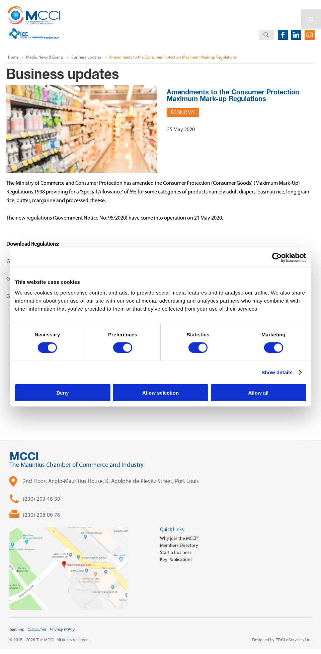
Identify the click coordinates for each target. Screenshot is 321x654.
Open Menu (311, 19)
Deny (63, 392)
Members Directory (179, 545)
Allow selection (160, 392)
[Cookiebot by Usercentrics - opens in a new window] (277, 258)
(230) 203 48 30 (41, 498)
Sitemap (16, 629)
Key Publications (176, 559)
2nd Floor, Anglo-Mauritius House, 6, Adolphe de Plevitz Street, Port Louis (111, 481)
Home (13, 57)
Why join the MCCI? (179, 538)
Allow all (258, 392)
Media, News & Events (45, 57)
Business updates (86, 57)
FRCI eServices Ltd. (293, 640)
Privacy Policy (62, 629)
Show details (277, 372)
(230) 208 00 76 (41, 514)
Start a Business (175, 552)
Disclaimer (36, 629)
